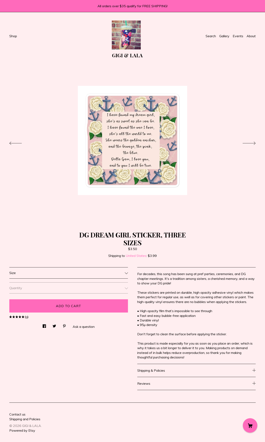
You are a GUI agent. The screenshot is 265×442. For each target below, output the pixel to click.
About (251, 36)
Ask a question (84, 327)
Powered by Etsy (22, 430)
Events (238, 36)
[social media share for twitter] (54, 325)
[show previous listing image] (19, 142)
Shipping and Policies (24, 419)
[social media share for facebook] (44, 325)
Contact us (17, 414)
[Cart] (250, 425)
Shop (13, 36)
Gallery (224, 36)
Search (211, 36)
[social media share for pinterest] (64, 325)
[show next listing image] (245, 142)
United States (136, 256)
